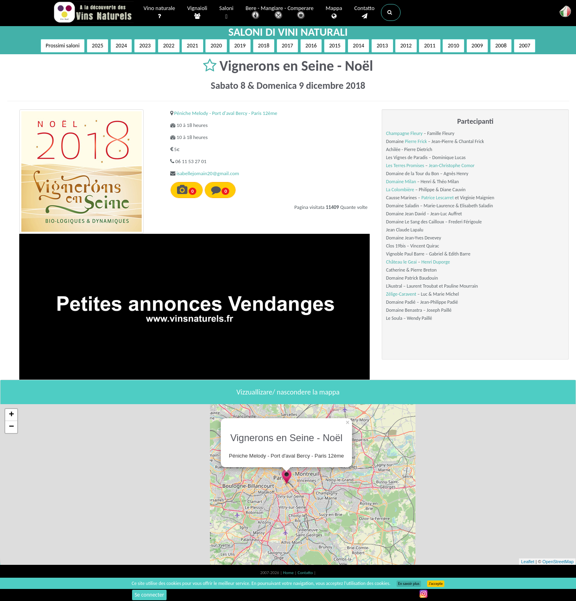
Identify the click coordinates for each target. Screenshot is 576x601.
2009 (477, 45)
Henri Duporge (435, 262)
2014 (358, 45)
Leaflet (527, 561)
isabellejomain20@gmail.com (208, 173)
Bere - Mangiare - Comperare (280, 13)
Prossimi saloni (62, 45)
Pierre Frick (416, 141)
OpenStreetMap (558, 561)
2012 (405, 45)
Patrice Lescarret (437, 197)
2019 (240, 45)
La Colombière (400, 189)
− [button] (11, 427)
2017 (287, 45)
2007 (524, 45)
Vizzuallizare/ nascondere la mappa (288, 392)
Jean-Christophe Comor (451, 165)
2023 (145, 45)
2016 (311, 45)
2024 (121, 45)
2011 (429, 45)
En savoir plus (408, 583)
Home (289, 572)
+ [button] (11, 415)
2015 (334, 45)
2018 (263, 45)
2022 (168, 45)
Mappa (334, 12)
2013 (382, 45)
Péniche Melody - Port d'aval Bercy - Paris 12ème (225, 113)
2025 (97, 45)
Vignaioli (197, 12)
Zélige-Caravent (401, 294)
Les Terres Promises (405, 165)
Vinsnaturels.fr (93, 13)
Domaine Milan (401, 181)
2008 (501, 45)
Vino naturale (159, 12)
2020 (216, 45)
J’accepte (436, 583)
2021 (192, 45)
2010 (453, 45)
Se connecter (149, 594)
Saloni (226, 12)
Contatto (364, 12)
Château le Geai (401, 262)
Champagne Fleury (404, 133)
